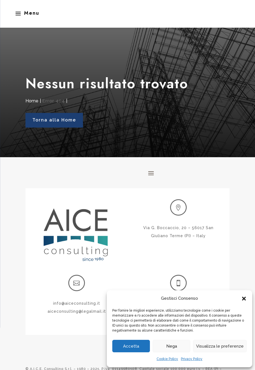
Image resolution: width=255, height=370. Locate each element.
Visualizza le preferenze (220, 346)
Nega (171, 346)
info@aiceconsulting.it (76, 303)
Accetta (131, 346)
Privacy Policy (191, 359)
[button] (244, 298)
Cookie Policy (167, 359)
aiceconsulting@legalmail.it (77, 311)
